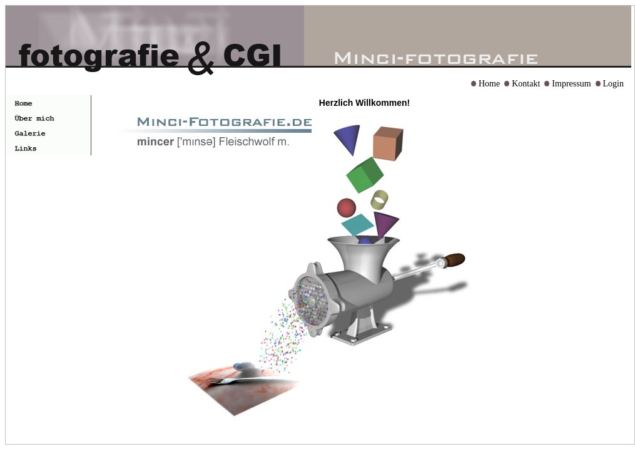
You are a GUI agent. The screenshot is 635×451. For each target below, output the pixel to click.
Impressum (571, 83)
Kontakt (526, 83)
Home (489, 83)
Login (613, 83)
